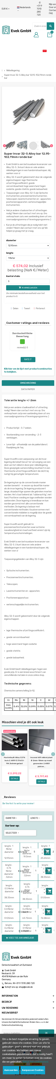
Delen (14, 308)
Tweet (26, 308)
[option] (14, 758)
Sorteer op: (12, 825)
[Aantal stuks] (28, 281)
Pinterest (39, 308)
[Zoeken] (43, 26)
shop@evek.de (26, 987)
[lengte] (28, 258)
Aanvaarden (11, 1070)
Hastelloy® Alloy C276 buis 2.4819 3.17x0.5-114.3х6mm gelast (14, 760)
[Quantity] (36, 851)
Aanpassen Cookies (33, 1070)
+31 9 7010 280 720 (39, 9)
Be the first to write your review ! (18, 803)
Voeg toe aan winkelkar (20, 938)
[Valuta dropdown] (5, 8)
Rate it (28, 359)
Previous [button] (3, 754)
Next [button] (53, 754)
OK (46, 1033)
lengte (9, 253)
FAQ (51, 13)
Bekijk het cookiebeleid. (36, 1061)
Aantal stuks (13, 276)
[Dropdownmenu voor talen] (24, 9)
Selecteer (12, 833)
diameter (11, 240)
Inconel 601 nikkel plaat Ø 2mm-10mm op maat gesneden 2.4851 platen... (41, 762)
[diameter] (28, 245)
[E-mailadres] (20, 1033)
